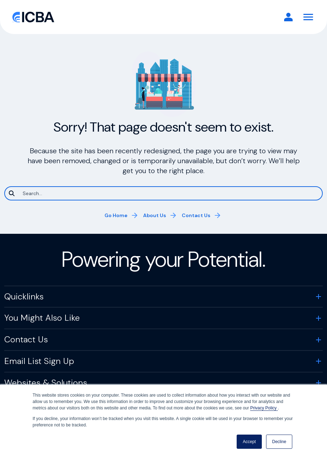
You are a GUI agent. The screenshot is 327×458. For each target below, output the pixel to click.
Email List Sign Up (39, 360)
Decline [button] (279, 441)
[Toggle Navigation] (308, 17)
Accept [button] (249, 441)
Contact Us (196, 215)
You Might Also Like (42, 317)
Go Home (116, 215)
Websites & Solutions (45, 382)
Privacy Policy (264, 407)
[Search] (163, 193)
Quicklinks (24, 296)
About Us (154, 215)
